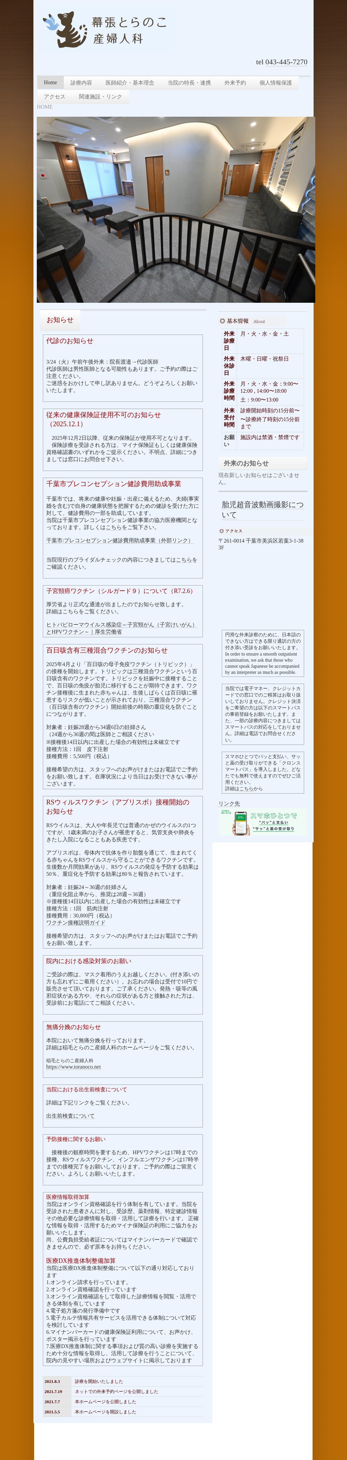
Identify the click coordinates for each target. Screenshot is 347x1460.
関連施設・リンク (100, 96)
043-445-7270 (286, 62)
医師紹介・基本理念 (130, 83)
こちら (114, 527)
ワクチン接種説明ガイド (76, 923)
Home (50, 82)
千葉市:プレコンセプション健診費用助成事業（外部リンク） (119, 540)
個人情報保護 (276, 83)
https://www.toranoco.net (73, 1067)
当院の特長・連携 (189, 83)
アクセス (54, 96)
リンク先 (229, 803)
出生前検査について (70, 1116)
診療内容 (81, 83)
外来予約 (235, 83)
